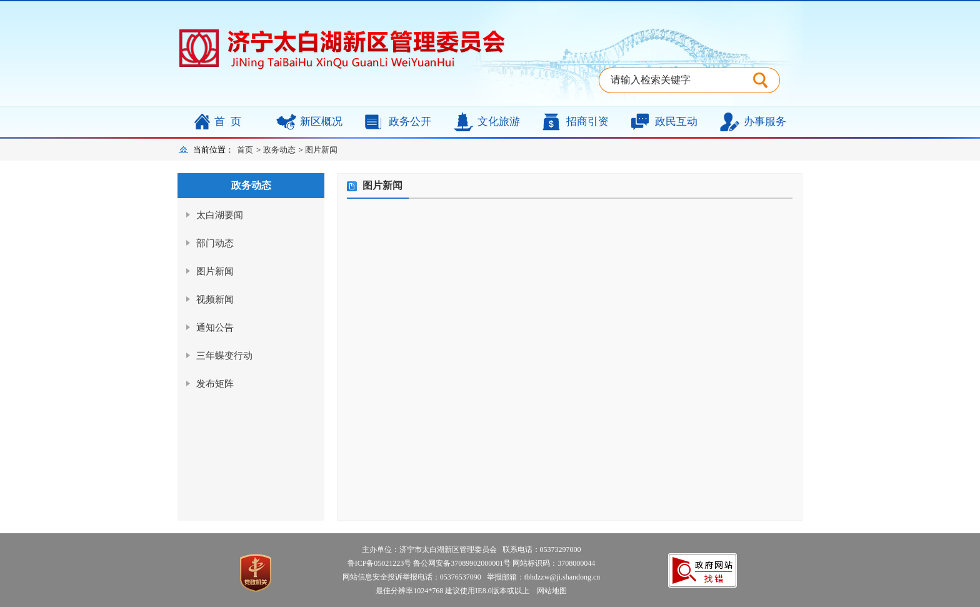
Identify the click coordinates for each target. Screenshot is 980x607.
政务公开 (410, 122)
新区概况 (321, 122)
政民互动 (676, 122)
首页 (230, 122)
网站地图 (549, 590)
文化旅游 (499, 122)
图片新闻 (321, 149)
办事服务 (765, 122)
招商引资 (587, 122)
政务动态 (279, 149)
